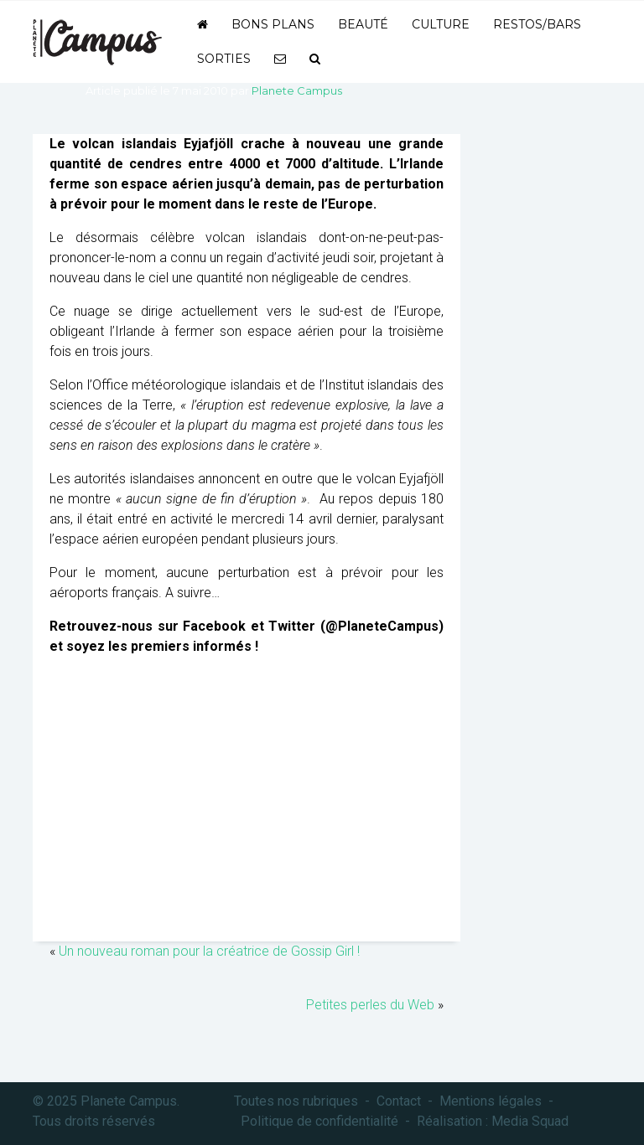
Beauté (363, 24)
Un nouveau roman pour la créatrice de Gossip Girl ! (209, 951)
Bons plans (272, 24)
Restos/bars (537, 24)
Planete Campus (297, 90)
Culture (441, 24)
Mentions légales (490, 1101)
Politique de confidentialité (319, 1121)
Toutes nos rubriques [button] (296, 1101)
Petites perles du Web (370, 1005)
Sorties (224, 58)
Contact (399, 1101)
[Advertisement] (246, 807)
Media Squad (530, 1121)
